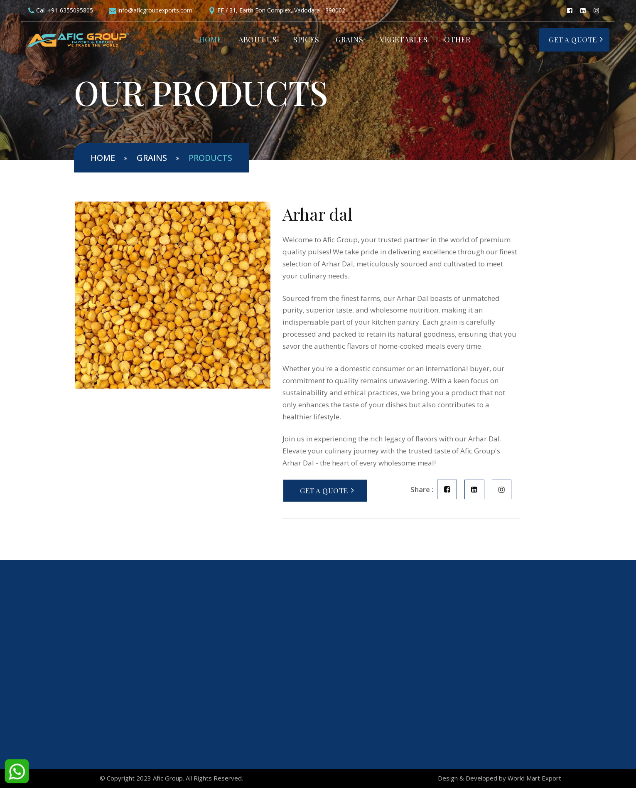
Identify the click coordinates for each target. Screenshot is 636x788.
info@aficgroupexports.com (155, 10)
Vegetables (403, 39)
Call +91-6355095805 (64, 10)
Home (210, 39)
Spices (306, 39)
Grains (349, 39)
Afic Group (168, 778)
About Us (257, 39)
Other (457, 39)
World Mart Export (534, 778)
